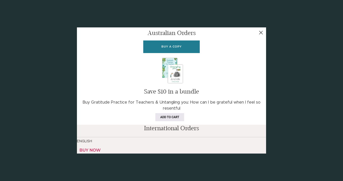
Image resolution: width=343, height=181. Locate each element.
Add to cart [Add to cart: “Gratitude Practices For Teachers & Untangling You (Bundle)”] (169, 117)
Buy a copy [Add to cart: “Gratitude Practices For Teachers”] (171, 46)
